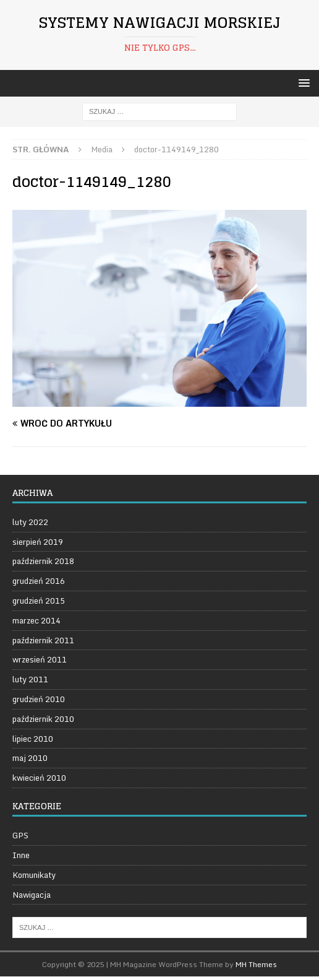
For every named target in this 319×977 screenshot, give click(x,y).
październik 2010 (43, 719)
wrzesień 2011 (39, 659)
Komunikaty (34, 875)
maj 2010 (30, 758)
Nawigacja (31, 894)
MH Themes (256, 964)
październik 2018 (43, 561)
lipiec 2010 (32, 738)
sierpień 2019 (37, 542)
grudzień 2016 (38, 581)
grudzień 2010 (38, 699)
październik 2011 (43, 640)
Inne (21, 855)
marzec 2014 (36, 620)
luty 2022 (30, 522)
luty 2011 (30, 679)
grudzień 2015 (38, 600)
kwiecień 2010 (39, 777)
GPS (20, 835)
